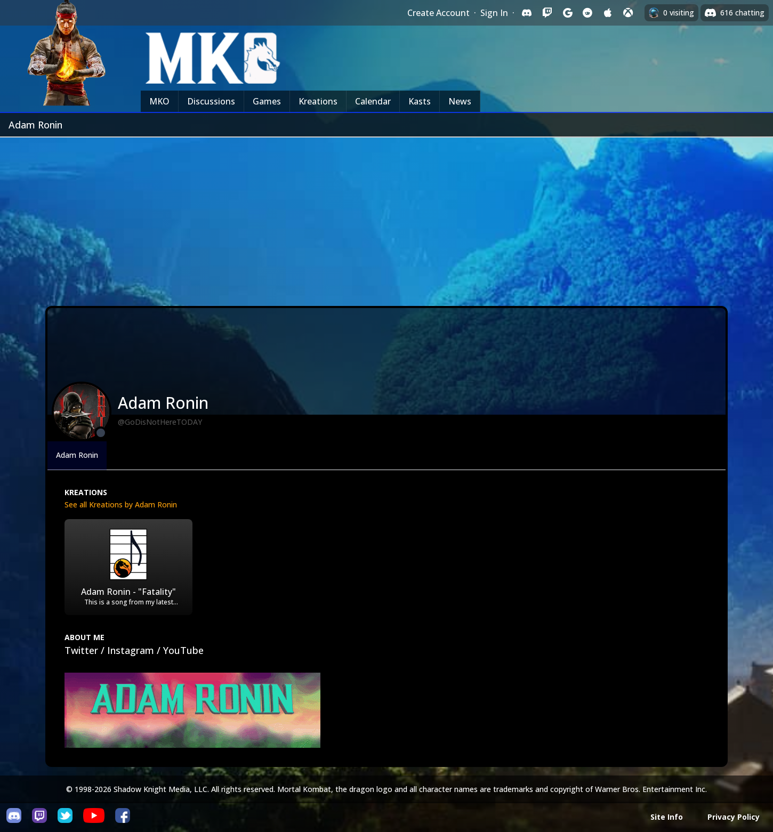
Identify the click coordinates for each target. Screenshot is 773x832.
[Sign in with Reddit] (587, 13)
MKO (159, 101)
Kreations (318, 101)
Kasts (419, 101)
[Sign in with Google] (567, 13)
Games (267, 101)
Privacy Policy (733, 817)
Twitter (81, 650)
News (459, 101)
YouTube (183, 650)
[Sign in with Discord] (527, 13)
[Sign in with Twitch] (547, 13)
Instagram (130, 650)
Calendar (373, 101)
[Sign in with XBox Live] (628, 13)
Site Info (666, 817)
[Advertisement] (386, 217)
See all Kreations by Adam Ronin (121, 504)
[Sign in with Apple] (608, 13)
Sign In (494, 13)
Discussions (211, 101)
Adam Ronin (77, 455)
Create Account (438, 13)
